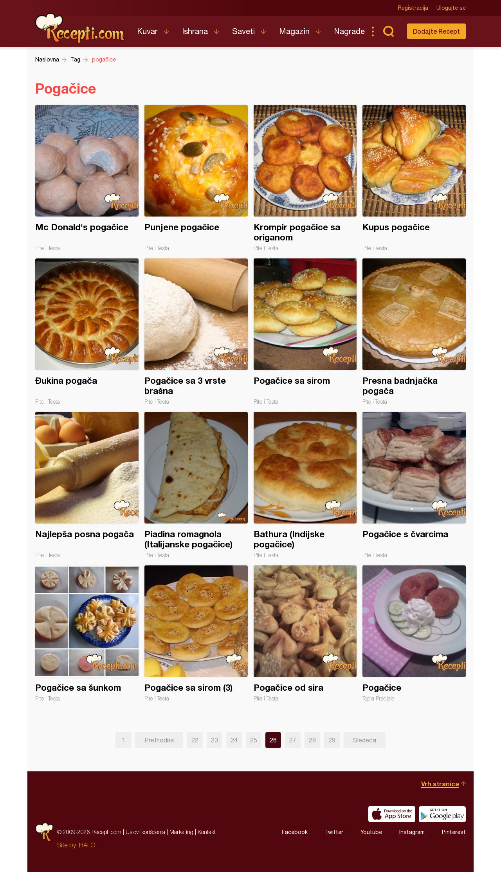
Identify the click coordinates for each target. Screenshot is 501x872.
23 (214, 740)
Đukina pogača (87, 331)
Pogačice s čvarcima (414, 485)
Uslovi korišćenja (145, 832)
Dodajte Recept (436, 31)
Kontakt (207, 832)
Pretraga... (388, 31)
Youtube (371, 832)
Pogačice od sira (305, 633)
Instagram (412, 832)
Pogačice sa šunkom (87, 633)
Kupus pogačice (414, 178)
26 (273, 740)
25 (253, 740)
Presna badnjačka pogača (414, 331)
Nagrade (349, 31)
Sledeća (364, 740)
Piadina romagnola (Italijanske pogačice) (196, 485)
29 (331, 740)
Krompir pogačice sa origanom (305, 178)
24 (234, 740)
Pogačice (414, 633)
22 (194, 740)
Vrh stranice (440, 783)
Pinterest (454, 832)
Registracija (413, 8)
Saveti (243, 31)
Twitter (334, 832)
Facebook (295, 832)
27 (292, 740)
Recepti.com (80, 28)
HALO (87, 845)
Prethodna (159, 740)
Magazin (294, 31)
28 (312, 740)
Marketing (181, 832)
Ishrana (195, 31)
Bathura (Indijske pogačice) (305, 485)
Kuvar (147, 31)
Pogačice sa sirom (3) (196, 633)
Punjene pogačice (196, 178)
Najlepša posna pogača (87, 485)
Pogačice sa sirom (305, 331)
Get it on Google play (442, 814)
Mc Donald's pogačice (87, 178)
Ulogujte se (451, 8)
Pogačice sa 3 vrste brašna (196, 331)
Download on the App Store (391, 814)
